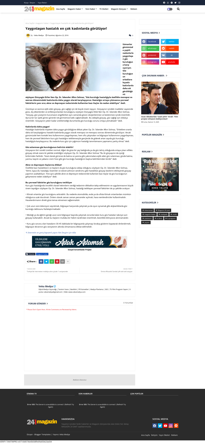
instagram (152, 62)
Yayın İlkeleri (42, 3)
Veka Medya (46, 286)
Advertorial (148, 210)
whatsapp (152, 48)
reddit (171, 48)
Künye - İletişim (29, 3)
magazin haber (42, 23)
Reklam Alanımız (79, 380)
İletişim (154, 435)
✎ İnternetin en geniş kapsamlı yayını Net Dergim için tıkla (50, 232)
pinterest (152, 55)
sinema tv (148, 218)
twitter (172, 41)
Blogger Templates (42, 434)
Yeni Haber (90, 9)
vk (172, 55)
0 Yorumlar (128, 302)
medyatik (164, 214)
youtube (171, 62)
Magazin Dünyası (118, 9)
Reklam (133, 9)
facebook (152, 41)
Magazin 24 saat (164, 210)
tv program (171, 218)
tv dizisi (159, 218)
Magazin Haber (74, 9)
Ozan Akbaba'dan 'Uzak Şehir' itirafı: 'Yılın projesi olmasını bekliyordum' (159, 118)
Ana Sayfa (60, 9)
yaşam (146, 222)
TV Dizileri (103, 9)
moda (175, 214)
